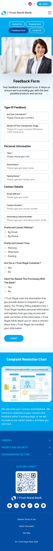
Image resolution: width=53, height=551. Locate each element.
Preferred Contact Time (17, 243)
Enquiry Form (35, 24)
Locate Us (37, 30)
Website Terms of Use (26, 519)
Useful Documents (26, 526)
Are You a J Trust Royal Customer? (22, 263)
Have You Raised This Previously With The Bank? (24, 280)
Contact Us (17, 24)
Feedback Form (18, 30)
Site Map (26, 533)
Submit (13, 338)
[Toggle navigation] (50, 13)
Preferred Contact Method (19, 227)
